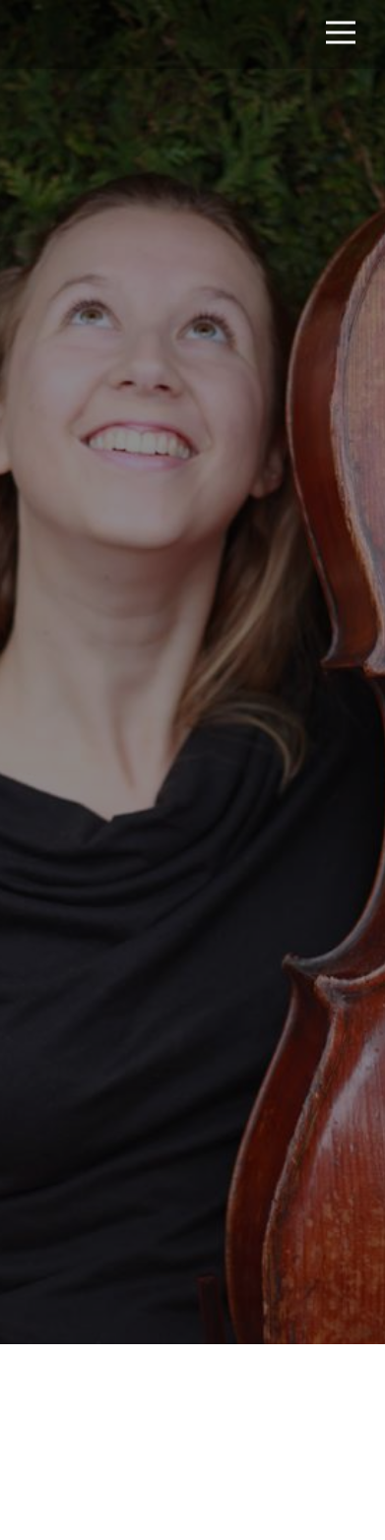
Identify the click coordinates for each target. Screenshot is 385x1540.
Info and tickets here (194, 1466)
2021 (103, 1218)
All (89, 1191)
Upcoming (143, 1191)
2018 (243, 1191)
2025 (228, 1218)
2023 (186, 1218)
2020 (325, 1191)
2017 (203, 1191)
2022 (144, 1218)
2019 (283, 1191)
